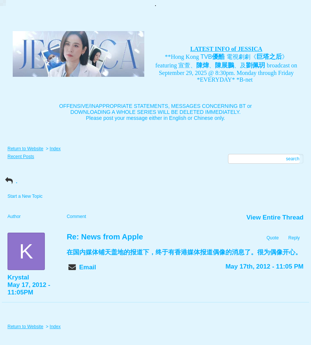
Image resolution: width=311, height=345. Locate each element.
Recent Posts (20, 156)
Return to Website (25, 148)
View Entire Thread (275, 217)
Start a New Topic (25, 196)
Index (55, 148)
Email (87, 267)
